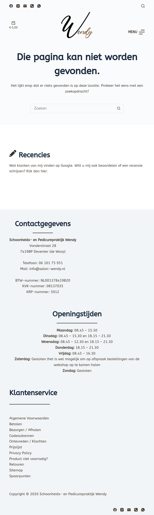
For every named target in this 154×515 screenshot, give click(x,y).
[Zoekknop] (118, 108)
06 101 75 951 (51, 263)
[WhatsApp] (39, 6)
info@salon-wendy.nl (47, 269)
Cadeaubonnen (21, 436)
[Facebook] (11, 6)
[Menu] (136, 32)
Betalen (15, 424)
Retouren (16, 464)
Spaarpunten (20, 476)
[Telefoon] (32, 6)
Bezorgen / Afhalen (25, 430)
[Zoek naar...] (72, 108)
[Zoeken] (143, 6)
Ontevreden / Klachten (27, 441)
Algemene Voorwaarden (29, 418)
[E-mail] (25, 6)
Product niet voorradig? (28, 459)
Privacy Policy (20, 453)
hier (44, 171)
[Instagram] (18, 6)
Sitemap (16, 470)
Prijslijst (15, 447)
